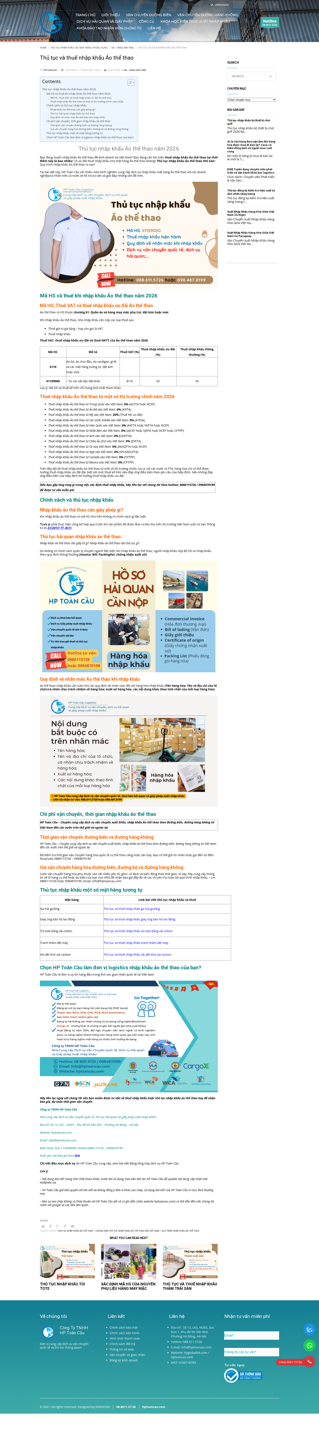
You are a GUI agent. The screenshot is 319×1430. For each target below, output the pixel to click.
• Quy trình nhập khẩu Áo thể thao (179, 1230)
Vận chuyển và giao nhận (127, 1355)
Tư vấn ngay (235, 1365)
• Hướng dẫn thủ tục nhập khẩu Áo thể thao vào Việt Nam (126, 1230)
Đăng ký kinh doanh (124, 1360)
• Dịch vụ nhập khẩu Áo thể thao (75, 1230)
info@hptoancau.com (107, 881)
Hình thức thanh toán (125, 1338)
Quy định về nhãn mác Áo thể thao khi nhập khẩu (77, 117)
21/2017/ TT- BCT (59, 528)
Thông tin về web (122, 1349)
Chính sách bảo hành (125, 1333)
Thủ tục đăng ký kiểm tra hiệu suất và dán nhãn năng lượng (251, 192)
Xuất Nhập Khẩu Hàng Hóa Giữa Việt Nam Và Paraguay (250, 234)
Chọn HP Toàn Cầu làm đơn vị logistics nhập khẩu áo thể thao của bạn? (90, 137)
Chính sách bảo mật (124, 1327)
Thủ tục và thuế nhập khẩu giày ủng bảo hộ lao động (139, 919)
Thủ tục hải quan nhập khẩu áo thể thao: (73, 113)
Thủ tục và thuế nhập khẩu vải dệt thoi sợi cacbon (137, 954)
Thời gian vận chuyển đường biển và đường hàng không (81, 125)
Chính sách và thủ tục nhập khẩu (66, 105)
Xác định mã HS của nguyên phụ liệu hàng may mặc (128, 1286)
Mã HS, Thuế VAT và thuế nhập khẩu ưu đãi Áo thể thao (81, 97)
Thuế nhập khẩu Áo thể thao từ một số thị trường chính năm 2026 (86, 101)
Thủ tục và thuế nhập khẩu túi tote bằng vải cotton (138, 931)
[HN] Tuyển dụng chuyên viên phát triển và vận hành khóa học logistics (250, 171)
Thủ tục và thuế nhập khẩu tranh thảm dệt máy (136, 943)
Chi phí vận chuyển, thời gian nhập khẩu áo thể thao (78, 121)
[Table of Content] (131, 82)
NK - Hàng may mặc (135, 70)
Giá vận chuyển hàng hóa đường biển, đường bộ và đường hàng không (89, 129)
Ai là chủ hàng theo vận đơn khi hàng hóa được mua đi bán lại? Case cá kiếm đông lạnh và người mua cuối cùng (251, 146)
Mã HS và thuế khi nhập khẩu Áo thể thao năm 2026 (78, 94)
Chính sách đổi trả (122, 1344)
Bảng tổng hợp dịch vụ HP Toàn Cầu (154, 1163)
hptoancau (50, 70)
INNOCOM (102, 1407)
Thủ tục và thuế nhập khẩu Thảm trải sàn (190, 1286)
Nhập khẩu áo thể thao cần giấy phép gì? (72, 109)
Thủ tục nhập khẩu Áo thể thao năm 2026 (69, 89)
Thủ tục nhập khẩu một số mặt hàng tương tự (74, 133)
